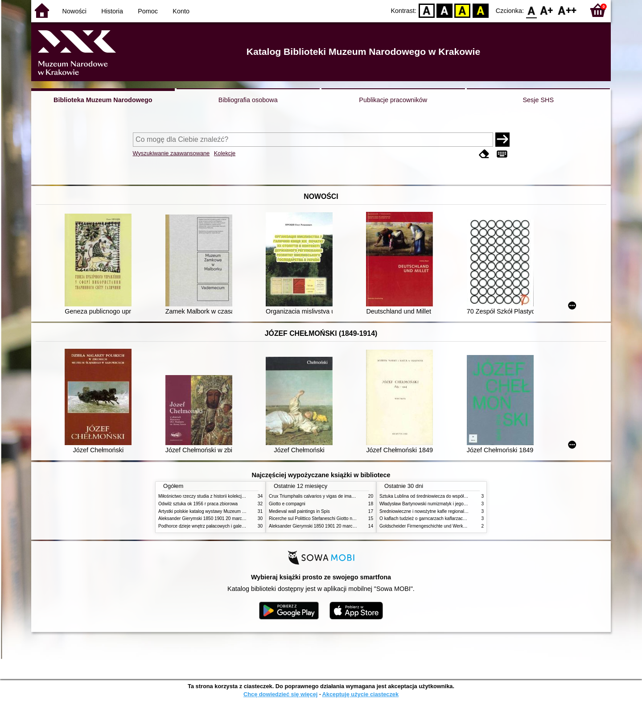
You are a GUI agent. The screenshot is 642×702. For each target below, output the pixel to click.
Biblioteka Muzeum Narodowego (103, 99)
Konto (181, 11)
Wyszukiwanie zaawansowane (171, 153)
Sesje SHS (538, 99)
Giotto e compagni (287, 503)
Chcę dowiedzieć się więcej (280, 694)
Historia (112, 11)
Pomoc (148, 11)
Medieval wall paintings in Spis (299, 511)
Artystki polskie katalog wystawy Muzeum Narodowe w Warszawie (224, 511)
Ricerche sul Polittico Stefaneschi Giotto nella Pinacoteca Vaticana (335, 518)
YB (462, 10)
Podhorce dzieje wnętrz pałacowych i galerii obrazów (210, 526)
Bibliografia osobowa (248, 99)
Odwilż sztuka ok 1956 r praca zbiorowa (198, 503)
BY (480, 10)
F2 (567, 10)
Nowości (74, 11)
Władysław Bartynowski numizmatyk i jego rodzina (429, 503)
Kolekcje (224, 153)
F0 (531, 10)
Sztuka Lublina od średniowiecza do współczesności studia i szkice (446, 496)
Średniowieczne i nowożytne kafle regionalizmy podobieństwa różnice (448, 511)
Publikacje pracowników (393, 99)
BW (444, 10)
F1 (547, 10)
